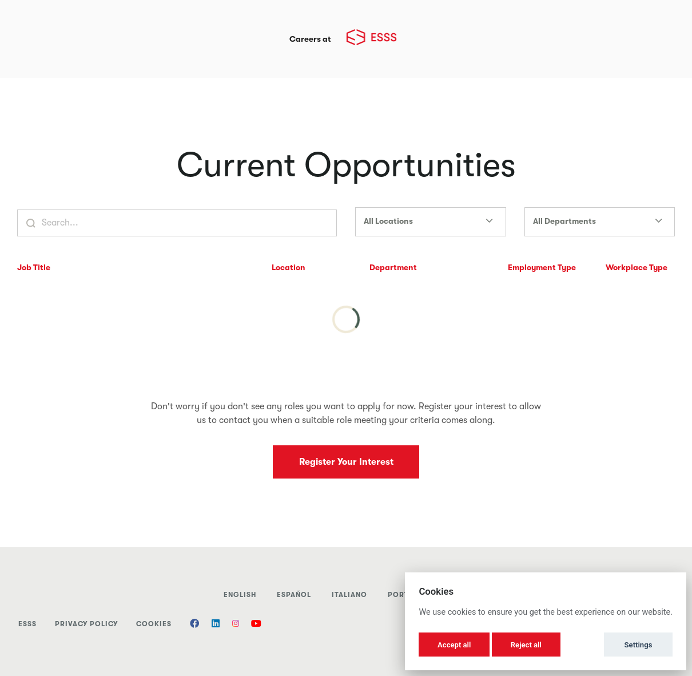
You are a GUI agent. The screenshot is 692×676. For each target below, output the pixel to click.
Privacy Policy (86, 624)
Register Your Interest (346, 462)
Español (294, 595)
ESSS (27, 624)
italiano (349, 595)
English (240, 595)
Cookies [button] (154, 624)
